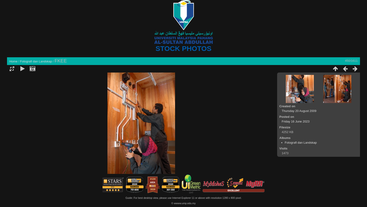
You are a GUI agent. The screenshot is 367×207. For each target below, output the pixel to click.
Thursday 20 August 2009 (299, 111)
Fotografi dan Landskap (36, 61)
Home (13, 61)
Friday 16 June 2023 (296, 121)
